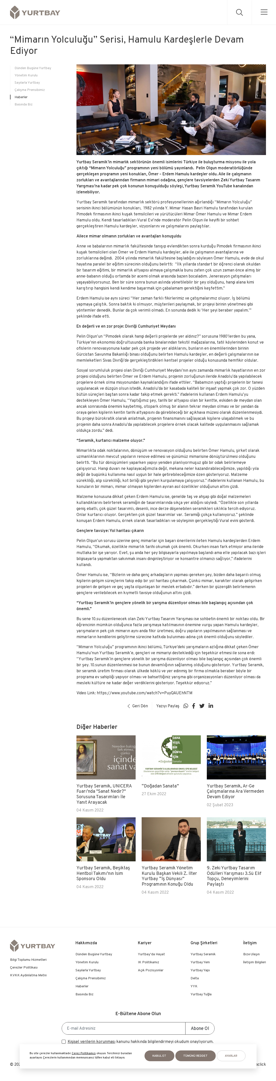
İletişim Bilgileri (254, 962)
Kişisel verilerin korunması (91, 1041)
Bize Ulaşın (251, 954)
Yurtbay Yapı (200, 970)
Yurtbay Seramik (203, 954)
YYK (194, 986)
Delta (195, 978)
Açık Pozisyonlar (150, 970)
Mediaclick (256, 1064)
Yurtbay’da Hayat (151, 954)
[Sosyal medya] (185, 706)
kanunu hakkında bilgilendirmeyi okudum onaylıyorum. (141, 1041)
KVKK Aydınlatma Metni (28, 975)
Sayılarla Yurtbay (27, 82)
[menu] (264, 12)
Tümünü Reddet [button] (195, 1055)
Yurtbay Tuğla (201, 994)
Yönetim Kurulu (26, 75)
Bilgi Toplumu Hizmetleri (28, 959)
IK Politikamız (148, 962)
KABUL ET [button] (159, 1055)
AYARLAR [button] (231, 1055)
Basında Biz (24, 104)
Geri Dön (138, 706)
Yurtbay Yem (200, 962)
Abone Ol (200, 1028)
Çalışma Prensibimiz (30, 89)
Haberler (21, 97)
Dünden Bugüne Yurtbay (33, 68)
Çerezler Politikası (24, 967)
